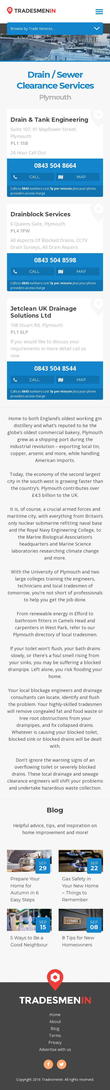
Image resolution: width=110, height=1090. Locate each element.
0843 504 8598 (55, 260)
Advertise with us (55, 1049)
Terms (55, 1035)
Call (34, 176)
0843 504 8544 (55, 368)
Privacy (55, 1042)
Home (55, 1014)
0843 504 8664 (55, 165)
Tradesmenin (31, 10)
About (55, 1021)
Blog (55, 1028)
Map (81, 176)
